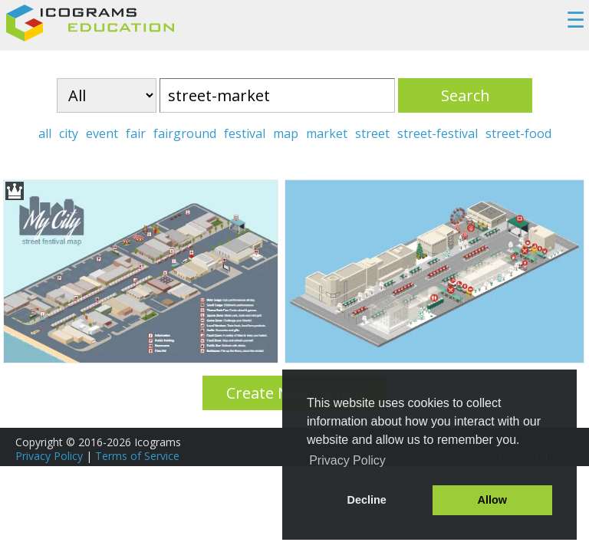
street (372, 133)
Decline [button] (367, 500)
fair (136, 133)
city (68, 133)
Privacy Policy (49, 456)
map (285, 133)
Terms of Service (137, 456)
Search (465, 95)
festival (244, 133)
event (102, 133)
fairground (184, 133)
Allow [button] (492, 500)
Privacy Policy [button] (347, 460)
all (44, 133)
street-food (518, 133)
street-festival (437, 133)
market (326, 133)
